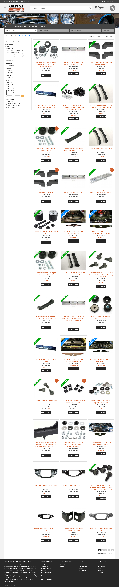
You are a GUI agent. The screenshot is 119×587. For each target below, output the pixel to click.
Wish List (100, 568)
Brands (81, 564)
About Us (43, 574)
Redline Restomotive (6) (13, 103)
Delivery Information (46, 576)
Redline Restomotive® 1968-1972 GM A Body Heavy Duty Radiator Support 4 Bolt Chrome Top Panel (73, 318)
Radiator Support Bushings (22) (15, 54)
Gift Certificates (83, 566)
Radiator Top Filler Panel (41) (15, 50)
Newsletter (100, 570)
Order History (101, 566)
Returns (62, 566)
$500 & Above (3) (10, 94)
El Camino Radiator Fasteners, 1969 (46, 401)
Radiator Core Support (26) (14, 52)
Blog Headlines (83, 570)
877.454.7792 (8, 1)
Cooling (21, 36)
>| (112, 550)
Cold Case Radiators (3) (13, 105)
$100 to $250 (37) (10, 90)
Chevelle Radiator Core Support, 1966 (46, 485)
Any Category (9, 44)
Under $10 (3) (9, 82)
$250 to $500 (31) (10, 92)
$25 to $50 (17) (10, 86)
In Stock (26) (10, 65)
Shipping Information (47, 568)
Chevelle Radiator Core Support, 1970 (73, 485)
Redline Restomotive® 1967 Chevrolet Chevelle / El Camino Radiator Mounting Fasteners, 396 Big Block (101, 275)
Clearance (9, 72)
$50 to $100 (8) (10, 88)
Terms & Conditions (46, 579)
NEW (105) (9, 77)
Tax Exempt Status (46, 570)
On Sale (9, 70)
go (22, 96)
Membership (101, 572)
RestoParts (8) (10, 101)
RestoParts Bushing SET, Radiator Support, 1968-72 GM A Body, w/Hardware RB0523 (46, 64)
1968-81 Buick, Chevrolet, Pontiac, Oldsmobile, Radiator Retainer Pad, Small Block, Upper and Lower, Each (46, 444)
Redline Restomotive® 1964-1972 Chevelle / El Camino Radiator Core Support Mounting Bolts (73, 107)
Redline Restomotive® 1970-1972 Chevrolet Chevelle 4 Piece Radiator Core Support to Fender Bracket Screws (101, 487)
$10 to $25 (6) (9, 84)
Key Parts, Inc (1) (11, 107)
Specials (81, 568)
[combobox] (21, 30)
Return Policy (44, 566)
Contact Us (16, 1)
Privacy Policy (44, 577)
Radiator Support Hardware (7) (15, 56)
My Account (101, 564)
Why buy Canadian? (46, 572)
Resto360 (43, 564)
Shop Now (108, 30)
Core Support (30, 36)
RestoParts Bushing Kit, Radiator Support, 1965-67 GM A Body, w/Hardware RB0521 (73, 444)
